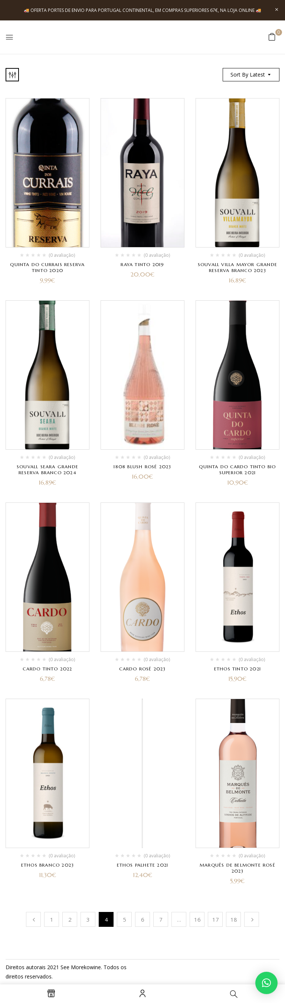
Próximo (251, 919)
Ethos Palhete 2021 (142, 865)
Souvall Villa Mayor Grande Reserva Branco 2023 (237, 267)
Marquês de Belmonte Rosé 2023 (237, 868)
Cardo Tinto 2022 (47, 669)
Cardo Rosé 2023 (142, 669)
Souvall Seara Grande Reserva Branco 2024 (47, 469)
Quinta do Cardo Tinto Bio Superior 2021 (237, 469)
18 (233, 919)
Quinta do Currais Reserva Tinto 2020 (47, 267)
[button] (272, 36)
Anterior (33, 919)
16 (197, 919)
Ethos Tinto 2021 (237, 669)
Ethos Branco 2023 (47, 865)
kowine (92, 967)
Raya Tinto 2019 (142, 264)
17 (215, 919)
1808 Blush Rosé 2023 (142, 466)
